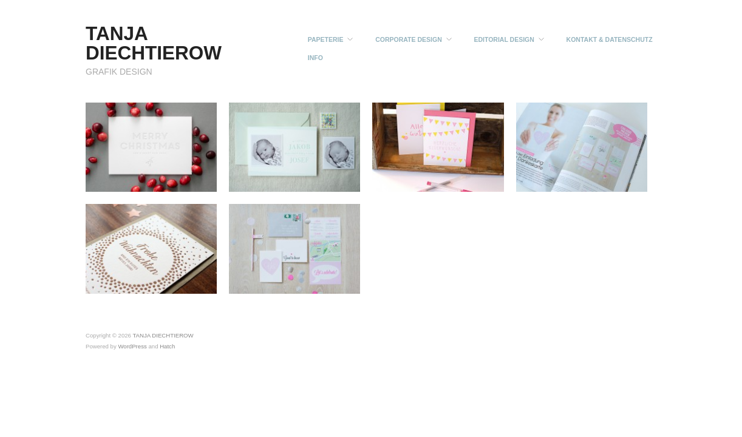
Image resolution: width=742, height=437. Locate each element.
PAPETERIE (326, 39)
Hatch (167, 346)
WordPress (132, 346)
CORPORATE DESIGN (408, 39)
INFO (315, 58)
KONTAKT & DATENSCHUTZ (610, 39)
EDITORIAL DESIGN (504, 39)
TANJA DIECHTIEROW (154, 43)
